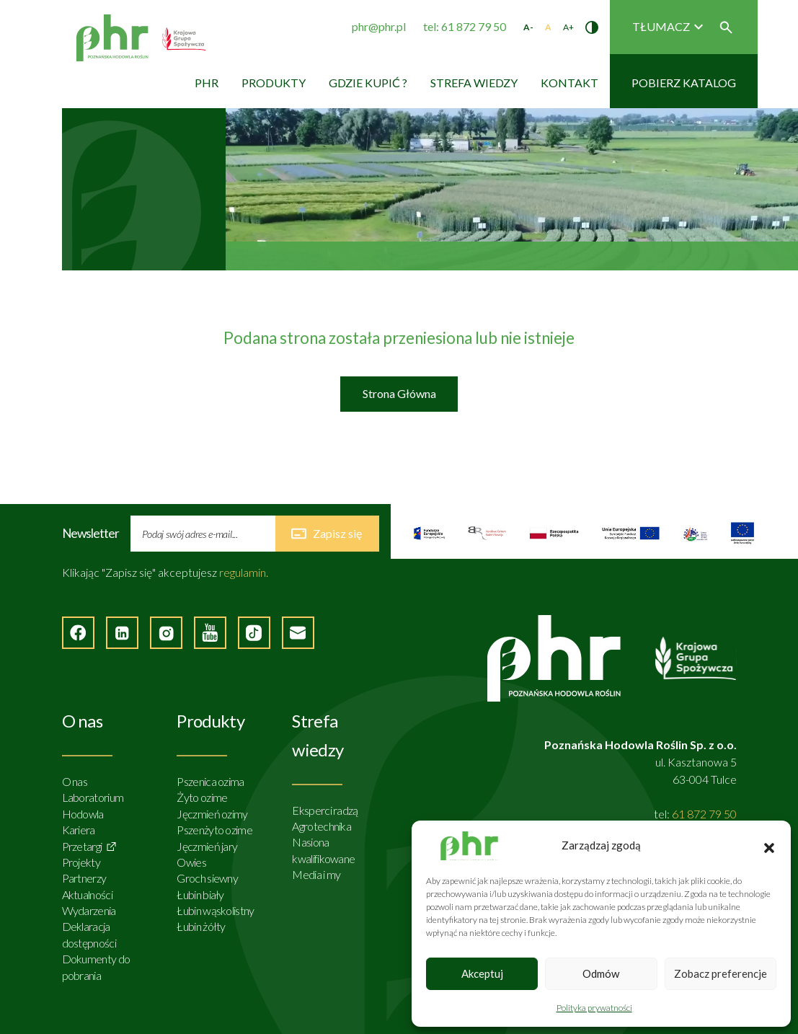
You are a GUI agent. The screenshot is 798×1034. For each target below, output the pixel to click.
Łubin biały (200, 894)
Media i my (316, 874)
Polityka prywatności (594, 1007)
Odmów (600, 973)
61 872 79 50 (704, 814)
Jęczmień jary (207, 846)
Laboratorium (93, 797)
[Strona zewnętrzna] (429, 533)
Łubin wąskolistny (215, 910)
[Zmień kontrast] (592, 27)
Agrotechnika (321, 826)
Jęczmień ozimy (212, 814)
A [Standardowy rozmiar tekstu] (548, 27)
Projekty (81, 862)
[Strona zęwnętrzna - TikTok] (254, 633)
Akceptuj (482, 973)
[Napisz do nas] (298, 633)
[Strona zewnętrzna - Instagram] (166, 633)
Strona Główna (399, 393)
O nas (75, 781)
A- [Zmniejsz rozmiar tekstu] (528, 27)
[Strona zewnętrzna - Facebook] (78, 633)
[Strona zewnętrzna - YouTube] (210, 633)
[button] (769, 846)
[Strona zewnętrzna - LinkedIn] (122, 633)
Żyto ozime (202, 797)
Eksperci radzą (325, 810)
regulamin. (243, 572)
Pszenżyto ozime (214, 829)
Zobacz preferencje (720, 973)
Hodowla (83, 814)
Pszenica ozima (210, 781)
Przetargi (82, 846)
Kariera (78, 829)
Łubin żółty (201, 926)
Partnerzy (84, 878)
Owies (191, 862)
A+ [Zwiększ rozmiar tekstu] (568, 27)
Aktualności (87, 894)
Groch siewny (207, 878)
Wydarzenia (89, 910)
